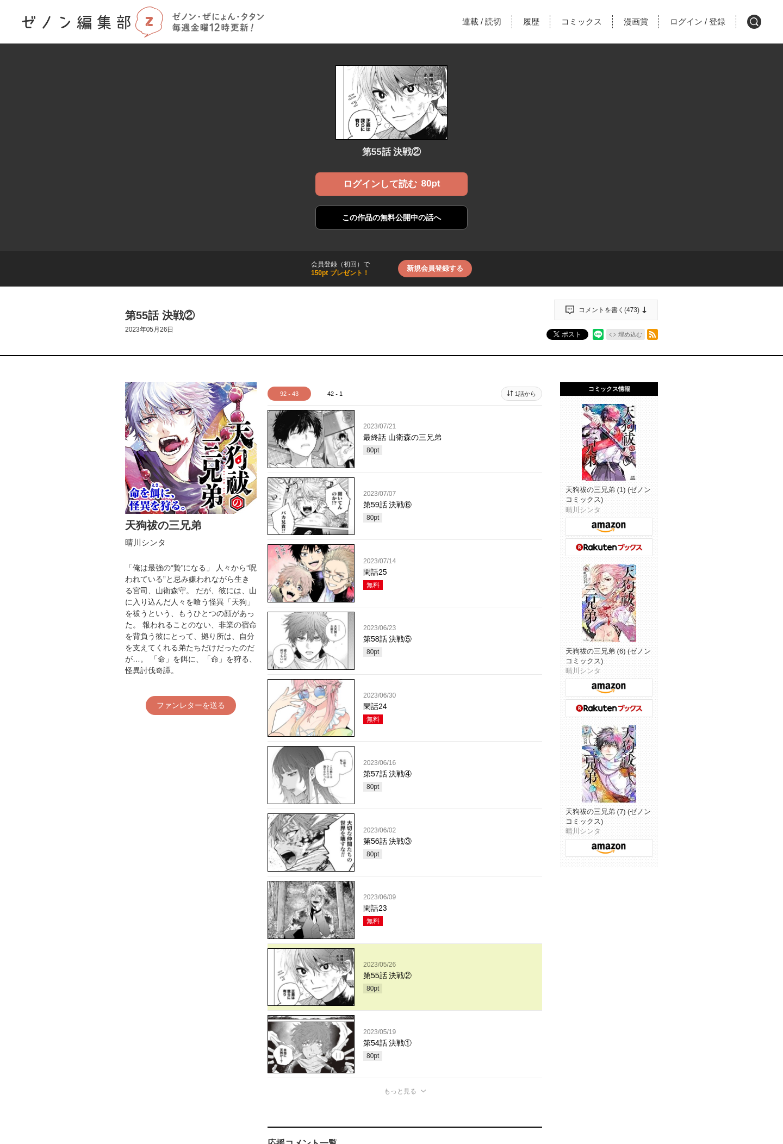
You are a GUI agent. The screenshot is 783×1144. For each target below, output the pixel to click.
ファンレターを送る (191, 705)
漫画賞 (636, 21)
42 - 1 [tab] (335, 393)
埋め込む (630, 334)
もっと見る (400, 1091)
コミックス (581, 21)
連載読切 (481, 21)
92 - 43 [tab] (289, 393)
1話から (525, 393)
